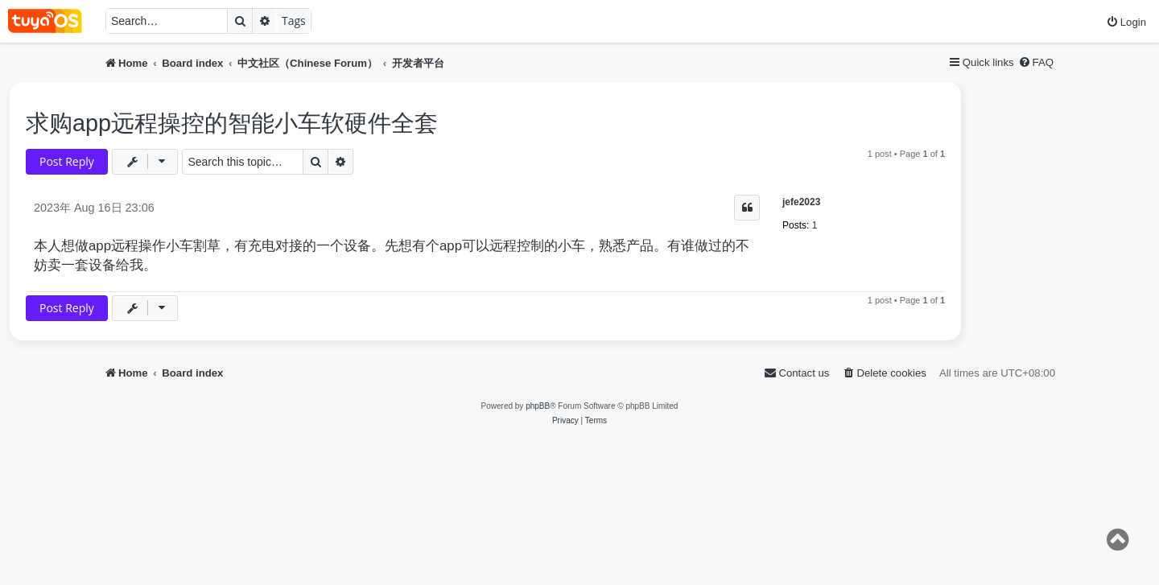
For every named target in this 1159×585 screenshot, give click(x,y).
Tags (294, 20)
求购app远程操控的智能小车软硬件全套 (232, 123)
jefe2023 (801, 202)
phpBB (538, 406)
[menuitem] (1126, 22)
